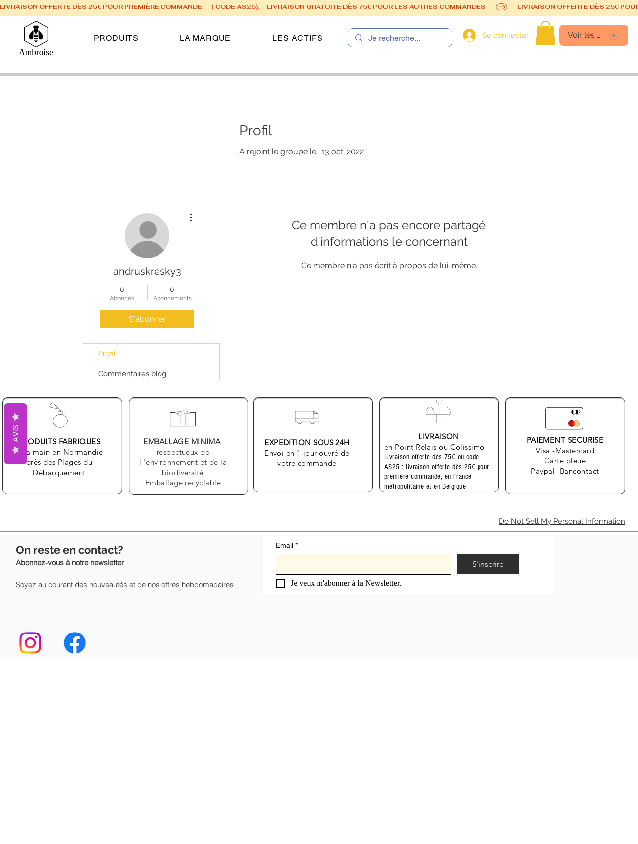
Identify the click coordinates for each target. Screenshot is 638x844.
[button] (116, 38)
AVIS (15, 433)
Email (287, 545)
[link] (545, 33)
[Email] (360, 564)
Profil (107, 353)
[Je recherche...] (399, 38)
